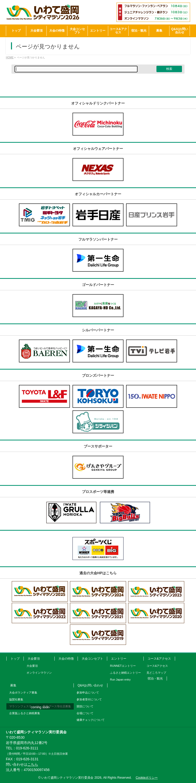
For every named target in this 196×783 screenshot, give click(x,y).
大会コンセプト (92, 658)
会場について (85, 713)
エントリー (118, 658)
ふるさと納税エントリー (125, 672)
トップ (15, 658)
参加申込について (88, 692)
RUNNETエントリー (123, 665)
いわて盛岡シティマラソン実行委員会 (71, 777)
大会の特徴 (66, 658)
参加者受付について (89, 699)
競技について (85, 706)
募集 (13, 685)
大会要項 (34, 658)
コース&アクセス (159, 658)
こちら (32, 764)
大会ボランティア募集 (23, 692)
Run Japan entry (120, 679)
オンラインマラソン (39, 672)
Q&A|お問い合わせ (90, 685)
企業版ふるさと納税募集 (24, 713)
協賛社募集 (16, 699)
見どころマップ (156, 672)
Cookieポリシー (147, 777)
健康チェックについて (91, 719)
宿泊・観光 (155, 678)
